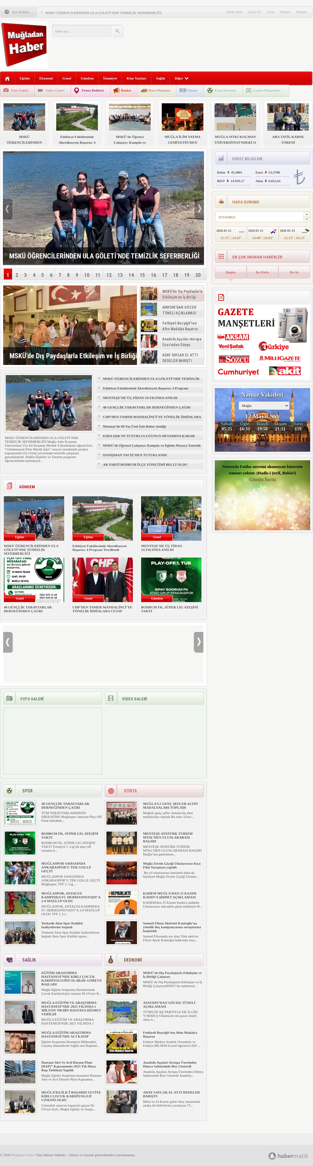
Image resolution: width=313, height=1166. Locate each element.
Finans (192, 90)
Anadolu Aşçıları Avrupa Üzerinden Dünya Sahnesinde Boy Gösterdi (169, 1064)
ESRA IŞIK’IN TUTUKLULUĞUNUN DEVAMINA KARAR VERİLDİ (149, 438)
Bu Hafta (262, 272)
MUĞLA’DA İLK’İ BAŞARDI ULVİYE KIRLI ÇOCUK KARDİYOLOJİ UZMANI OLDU (71, 1096)
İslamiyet (110, 78)
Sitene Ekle (234, 12)
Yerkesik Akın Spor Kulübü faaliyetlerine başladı (62, 925)
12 (109, 275)
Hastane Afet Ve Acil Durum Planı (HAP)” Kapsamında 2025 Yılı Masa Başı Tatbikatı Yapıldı (68, 1066)
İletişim (301, 12)
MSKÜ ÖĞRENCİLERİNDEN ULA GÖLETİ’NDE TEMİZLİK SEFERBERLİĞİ (103, 13)
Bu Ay (294, 272)
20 (198, 275)
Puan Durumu (225, 90)
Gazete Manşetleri (267, 90)
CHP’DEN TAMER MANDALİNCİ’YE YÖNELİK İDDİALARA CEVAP (152, 419)
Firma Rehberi (93, 90)
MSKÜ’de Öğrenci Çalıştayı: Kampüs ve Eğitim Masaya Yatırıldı (152, 445)
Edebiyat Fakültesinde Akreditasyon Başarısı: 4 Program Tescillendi (145, 391)
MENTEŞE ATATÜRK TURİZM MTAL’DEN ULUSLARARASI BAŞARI (168, 837)
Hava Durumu (159, 90)
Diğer (182, 78)
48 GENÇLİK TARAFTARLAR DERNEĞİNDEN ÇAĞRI (147, 407)
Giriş (270, 12)
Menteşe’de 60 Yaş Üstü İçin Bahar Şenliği (134, 426)
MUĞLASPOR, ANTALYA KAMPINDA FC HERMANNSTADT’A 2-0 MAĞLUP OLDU (70, 897)
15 (142, 275)
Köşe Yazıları (136, 78)
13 (120, 275)
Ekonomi (46, 78)
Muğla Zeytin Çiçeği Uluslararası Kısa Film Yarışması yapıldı (172, 865)
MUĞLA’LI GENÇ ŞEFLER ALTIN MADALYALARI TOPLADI (170, 805)
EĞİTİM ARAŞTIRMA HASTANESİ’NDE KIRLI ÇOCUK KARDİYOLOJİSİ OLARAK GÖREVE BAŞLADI (71, 978)
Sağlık (160, 78)
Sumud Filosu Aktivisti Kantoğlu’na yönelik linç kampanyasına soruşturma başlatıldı (172, 927)
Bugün (230, 272)
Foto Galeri (19, 90)
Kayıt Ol (255, 12)
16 (153, 275)
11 (97, 275)
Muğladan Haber (23, 1155)
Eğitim (25, 78)
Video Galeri (55, 90)
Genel (67, 78)
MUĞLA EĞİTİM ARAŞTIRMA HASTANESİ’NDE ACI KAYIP (66, 1034)
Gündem (87, 78)
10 (86, 275)
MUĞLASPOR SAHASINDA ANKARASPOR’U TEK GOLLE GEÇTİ (66, 867)
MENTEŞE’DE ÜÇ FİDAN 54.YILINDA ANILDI (140, 398)
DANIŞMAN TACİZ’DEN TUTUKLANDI (135, 455)
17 (164, 275)
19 (186, 275)
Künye (285, 12)
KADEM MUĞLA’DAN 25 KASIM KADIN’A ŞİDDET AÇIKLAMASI (169, 895)
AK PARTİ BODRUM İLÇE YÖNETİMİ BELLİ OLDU (145, 464)
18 (175, 275)
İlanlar (126, 90)
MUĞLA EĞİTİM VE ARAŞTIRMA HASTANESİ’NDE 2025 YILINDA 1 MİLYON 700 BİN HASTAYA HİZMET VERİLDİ (71, 1008)
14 (131, 275)
